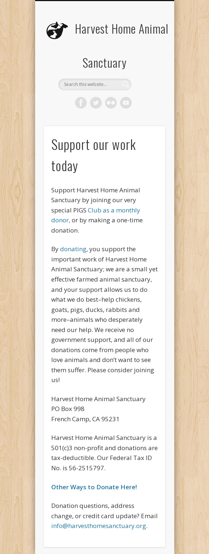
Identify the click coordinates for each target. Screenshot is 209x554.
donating (73, 249)
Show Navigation (147, 65)
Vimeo (126, 103)
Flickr (111, 103)
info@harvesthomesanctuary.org (98, 525)
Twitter (96, 103)
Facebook (81, 103)
